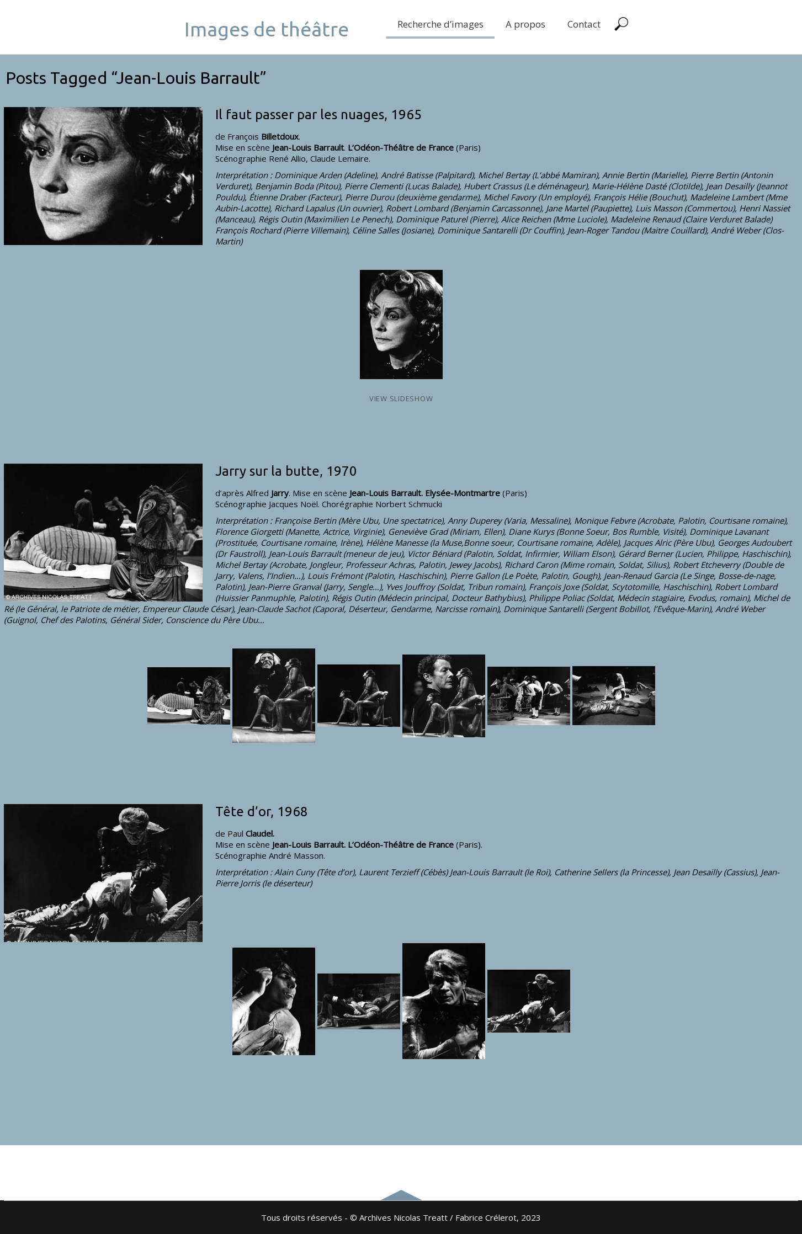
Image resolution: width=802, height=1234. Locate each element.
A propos (525, 24)
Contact (584, 24)
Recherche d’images (440, 24)
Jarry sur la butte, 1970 (286, 471)
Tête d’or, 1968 (261, 811)
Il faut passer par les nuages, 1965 (318, 114)
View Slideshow (401, 398)
